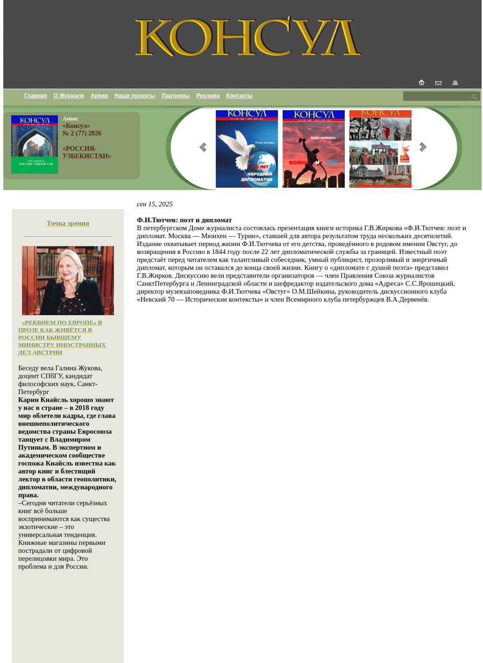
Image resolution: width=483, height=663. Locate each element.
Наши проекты (135, 95)
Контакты (239, 95)
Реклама (208, 95)
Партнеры (176, 95)
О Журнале (69, 95)
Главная (35, 95)
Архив (99, 95)
